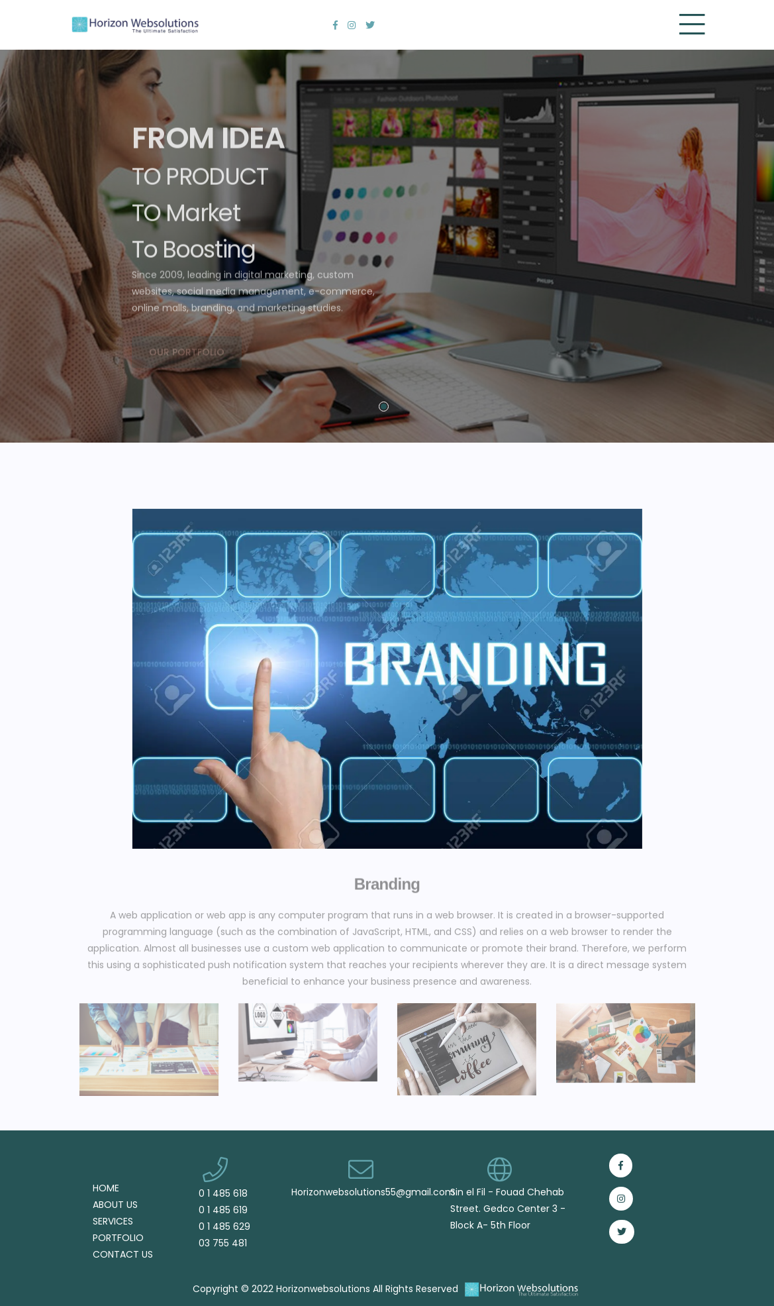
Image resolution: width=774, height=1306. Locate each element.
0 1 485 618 (223, 1194)
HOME (106, 1188)
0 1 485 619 (223, 1210)
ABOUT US (115, 1205)
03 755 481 (223, 1243)
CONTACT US (123, 1255)
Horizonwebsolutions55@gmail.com (373, 1192)
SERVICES (113, 1221)
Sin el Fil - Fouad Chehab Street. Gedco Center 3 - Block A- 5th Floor (507, 1208)
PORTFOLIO (118, 1238)
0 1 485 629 (224, 1227)
